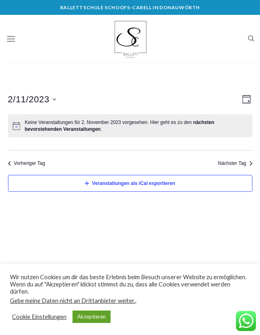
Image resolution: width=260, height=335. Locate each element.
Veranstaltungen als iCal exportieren (130, 183)
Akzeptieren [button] (91, 316)
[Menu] (11, 39)
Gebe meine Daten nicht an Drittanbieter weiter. (72, 300)
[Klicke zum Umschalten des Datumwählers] (32, 99)
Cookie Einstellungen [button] (39, 316)
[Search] (251, 38)
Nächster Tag (235, 163)
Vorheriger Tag (26, 163)
